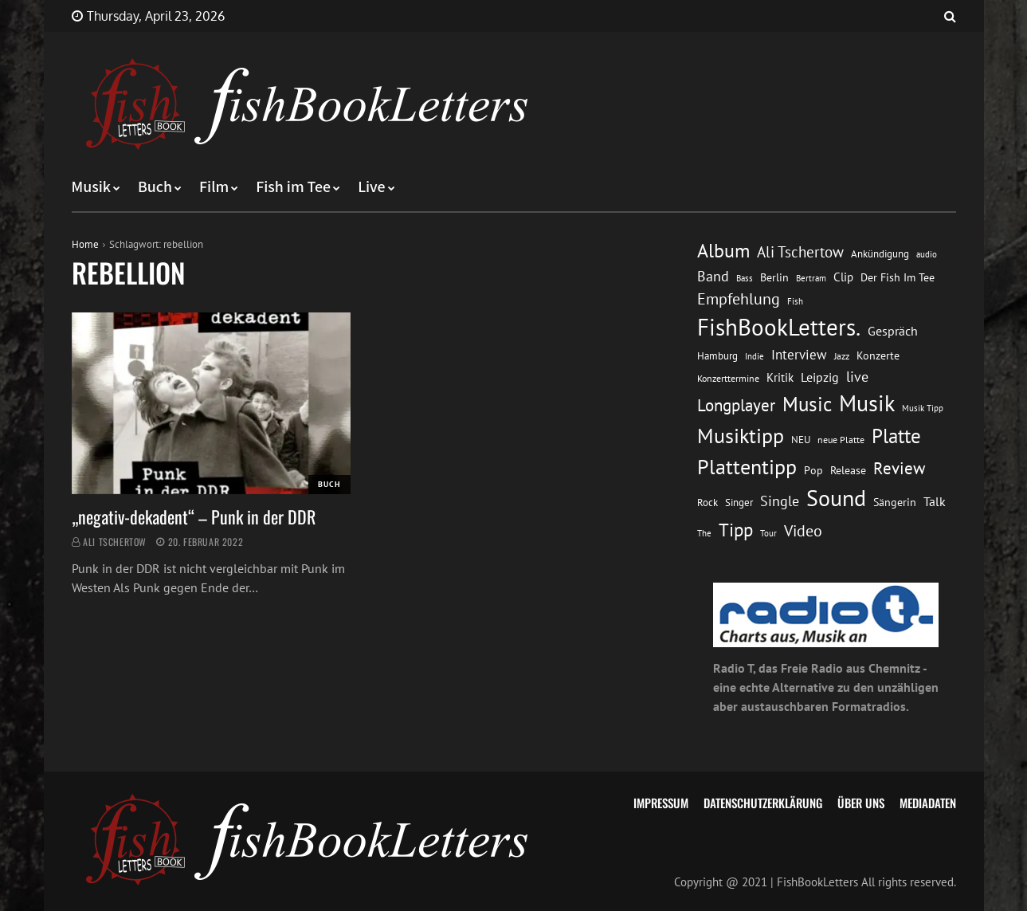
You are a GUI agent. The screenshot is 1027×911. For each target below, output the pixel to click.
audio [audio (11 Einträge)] (926, 254)
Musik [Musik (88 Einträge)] (867, 403)
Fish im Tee (293, 187)
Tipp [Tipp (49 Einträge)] (736, 529)
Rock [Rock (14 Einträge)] (707, 502)
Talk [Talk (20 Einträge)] (934, 501)
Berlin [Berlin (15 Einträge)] (774, 277)
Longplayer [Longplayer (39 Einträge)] (736, 405)
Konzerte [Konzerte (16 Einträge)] (878, 355)
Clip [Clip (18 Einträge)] (843, 277)
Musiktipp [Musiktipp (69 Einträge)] (740, 435)
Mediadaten (928, 802)
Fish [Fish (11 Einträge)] (795, 301)
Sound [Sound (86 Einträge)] (836, 498)
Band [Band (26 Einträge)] (713, 276)
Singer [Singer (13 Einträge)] (739, 502)
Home (85, 244)
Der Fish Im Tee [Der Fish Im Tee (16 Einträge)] (897, 277)
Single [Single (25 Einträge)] (779, 501)
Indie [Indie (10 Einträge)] (754, 356)
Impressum (660, 802)
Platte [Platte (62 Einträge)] (896, 436)
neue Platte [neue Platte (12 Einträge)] (840, 440)
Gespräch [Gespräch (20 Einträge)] (893, 331)
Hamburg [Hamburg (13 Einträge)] (717, 356)
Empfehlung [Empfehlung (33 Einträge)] (738, 298)
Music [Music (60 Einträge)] (807, 404)
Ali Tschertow (115, 541)
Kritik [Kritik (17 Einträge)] (780, 377)
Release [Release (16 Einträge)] (848, 470)
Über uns (860, 802)
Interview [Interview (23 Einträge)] (799, 354)
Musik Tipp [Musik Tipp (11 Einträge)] (922, 408)
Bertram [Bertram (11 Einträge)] (811, 278)
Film (214, 187)
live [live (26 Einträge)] (857, 376)
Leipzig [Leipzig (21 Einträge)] (820, 377)
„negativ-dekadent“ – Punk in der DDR (194, 516)
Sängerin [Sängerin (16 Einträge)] (894, 502)
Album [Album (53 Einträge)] (723, 250)
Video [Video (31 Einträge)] (803, 530)
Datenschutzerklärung (763, 802)
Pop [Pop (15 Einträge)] (813, 470)
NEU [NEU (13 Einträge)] (800, 439)
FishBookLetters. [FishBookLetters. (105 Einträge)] (778, 327)
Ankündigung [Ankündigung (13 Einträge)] (880, 254)
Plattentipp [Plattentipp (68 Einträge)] (747, 467)
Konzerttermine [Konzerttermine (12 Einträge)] (728, 378)
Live (372, 187)
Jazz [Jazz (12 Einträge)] (841, 356)
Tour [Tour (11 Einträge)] (768, 533)
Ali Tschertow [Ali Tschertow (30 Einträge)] (800, 251)
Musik (91, 187)
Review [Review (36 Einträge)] (899, 468)
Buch (155, 187)
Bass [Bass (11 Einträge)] (744, 278)
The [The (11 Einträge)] (704, 533)
